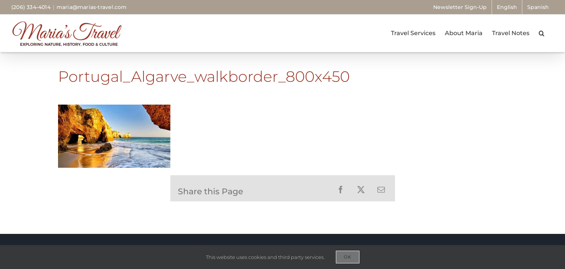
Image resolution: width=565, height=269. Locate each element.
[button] (551, 33)
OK (348, 257)
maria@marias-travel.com (92, 7)
